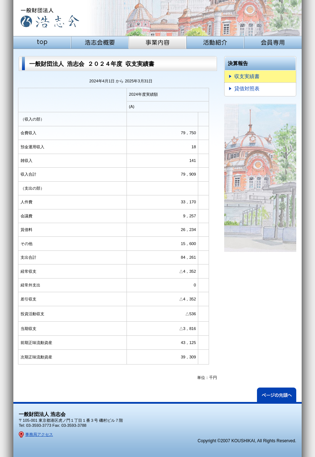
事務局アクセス (39, 434)
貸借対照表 (246, 88)
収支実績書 (246, 76)
